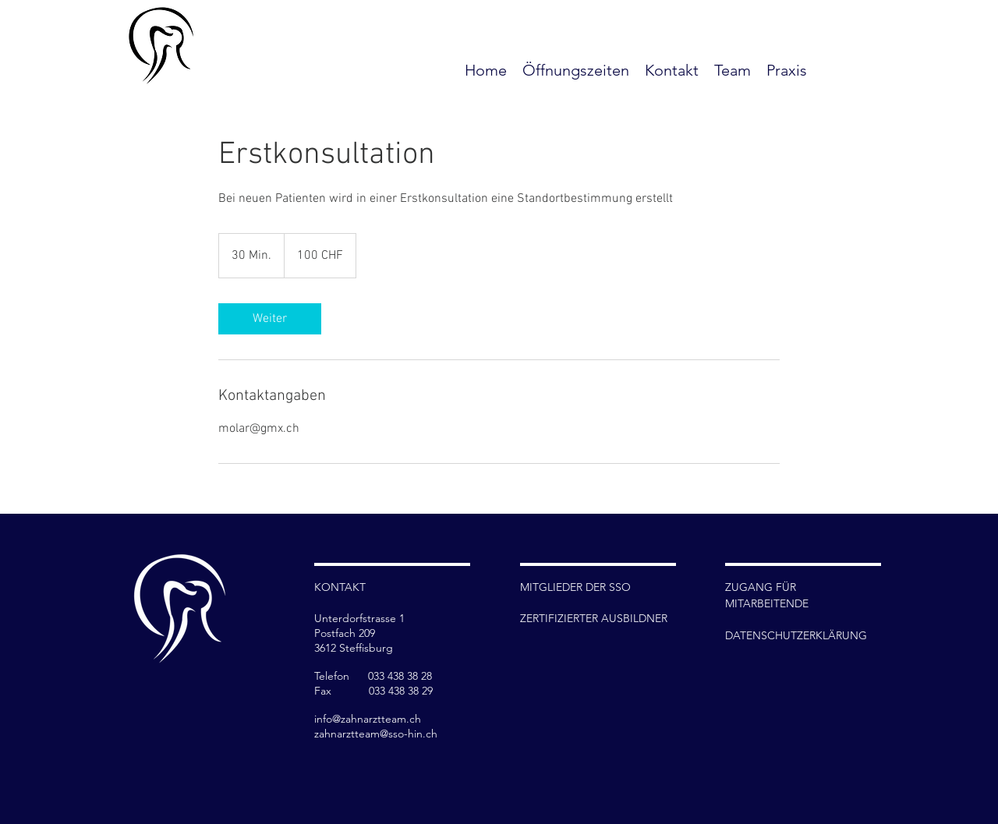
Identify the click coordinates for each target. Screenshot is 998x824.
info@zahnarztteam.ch (367, 719)
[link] (269, 318)
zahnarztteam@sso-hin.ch (375, 734)
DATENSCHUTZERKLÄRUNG (796, 635)
